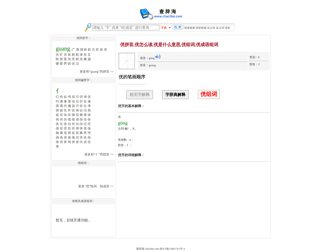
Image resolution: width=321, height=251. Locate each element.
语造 (227, 27)
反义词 (220, 27)
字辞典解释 (175, 94)
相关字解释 (140, 94)
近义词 (211, 27)
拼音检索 (201, 27)
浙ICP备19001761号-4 (172, 248)
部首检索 (189, 27)
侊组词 (208, 94)
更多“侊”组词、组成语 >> (96, 186)
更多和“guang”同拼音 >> (97, 71)
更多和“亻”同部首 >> (99, 154)
